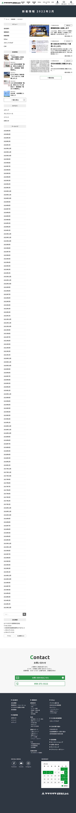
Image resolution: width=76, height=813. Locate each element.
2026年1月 (7, 145)
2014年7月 (7, 586)
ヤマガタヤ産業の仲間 (17, 707)
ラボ (31, 742)
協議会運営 (33, 751)
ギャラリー (53, 707)
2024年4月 (7, 220)
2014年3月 (7, 597)
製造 (31, 717)
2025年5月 (7, 173)
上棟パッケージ (35, 731)
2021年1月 (7, 355)
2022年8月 (7, 291)
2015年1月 (7, 572)
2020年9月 (7, 369)
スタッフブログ (46, 2)
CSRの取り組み (55, 726)
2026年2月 (7, 141)
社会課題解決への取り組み (58, 731)
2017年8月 (7, 483)
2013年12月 (7, 607)
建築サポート (34, 729)
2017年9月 (7, 479)
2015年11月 (7, 547)
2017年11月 (7, 472)
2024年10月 (7, 198)
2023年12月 (7, 234)
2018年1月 (7, 465)
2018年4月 (7, 454)
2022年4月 (7, 305)
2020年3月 (7, 383)
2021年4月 (7, 348)
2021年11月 (7, 323)
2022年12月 (7, 276)
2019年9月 (7, 397)
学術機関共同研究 (35, 744)
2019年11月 (7, 394)
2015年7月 (7, 554)
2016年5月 (7, 533)
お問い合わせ (55, 744)
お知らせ (6, 121)
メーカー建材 (34, 708)
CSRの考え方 (54, 729)
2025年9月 (7, 159)
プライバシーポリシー (57, 749)
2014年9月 (7, 583)
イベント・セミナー (36, 738)
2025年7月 (7, 166)
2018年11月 (7, 430)
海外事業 (33, 714)
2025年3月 (7, 180)
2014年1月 (7, 604)
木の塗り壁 (34, 722)
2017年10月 (7, 476)
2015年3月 (7, 568)
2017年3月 (7, 497)
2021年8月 (7, 333)
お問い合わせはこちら (40, 678)
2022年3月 (7, 309)
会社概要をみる (20, 635)
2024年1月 (7, 230)
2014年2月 (7, 600)
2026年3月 (7, 138)
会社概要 (13, 703)
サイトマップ (55, 747)
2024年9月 (7, 202)
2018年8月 (7, 440)
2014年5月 (7, 590)
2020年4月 (7, 380)
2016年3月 (7, 540)
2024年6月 (7, 212)
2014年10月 (7, 579)
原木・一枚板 (34, 712)
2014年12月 (7, 575)
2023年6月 (7, 255)
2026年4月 (7, 134)
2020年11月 (7, 362)
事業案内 (28, 2)
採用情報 (53, 739)
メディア (6, 110)
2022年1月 (7, 316)
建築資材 (33, 703)
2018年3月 (7, 458)
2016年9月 (7, 518)
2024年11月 (7, 195)
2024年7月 (7, 209)
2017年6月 (7, 490)
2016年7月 (7, 526)
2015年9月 (7, 550)
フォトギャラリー (54, 709)
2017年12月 (7, 469)
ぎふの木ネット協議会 (36, 752)
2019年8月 (7, 401)
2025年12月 (7, 148)
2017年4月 (7, 494)
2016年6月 (7, 529)
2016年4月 (7, 536)
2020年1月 (7, 390)
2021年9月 (7, 330)
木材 (32, 706)
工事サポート (34, 733)
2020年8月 (7, 373)
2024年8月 (7, 205)
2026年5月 (7, 131)
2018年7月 (7, 444)
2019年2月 (7, 419)
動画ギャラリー (54, 711)
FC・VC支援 (34, 737)
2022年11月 (7, 280)
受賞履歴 (13, 710)
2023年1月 (7, 273)
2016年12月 (7, 508)
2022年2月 (7, 312)
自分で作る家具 (35, 726)
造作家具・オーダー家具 (37, 719)
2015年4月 (7, 565)
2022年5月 (7, 301)
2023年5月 (7, 259)
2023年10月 (7, 241)
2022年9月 (7, 287)
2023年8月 (7, 248)
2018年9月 (7, 437)
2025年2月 (7, 184)
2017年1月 (7, 504)
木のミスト (34, 724)
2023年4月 (7, 262)
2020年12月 (7, 358)
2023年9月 (7, 244)
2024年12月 (7, 191)
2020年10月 (7, 365)
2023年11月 (7, 237)
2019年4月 (7, 412)
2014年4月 (7, 593)
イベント (6, 117)
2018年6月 (7, 447)
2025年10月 (7, 155)
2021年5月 (7, 344)
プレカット (34, 705)
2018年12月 (7, 426)
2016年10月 (7, 515)
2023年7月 (7, 252)
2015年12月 (7, 543)
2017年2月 (7, 501)
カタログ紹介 (53, 713)
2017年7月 (7, 486)
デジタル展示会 (54, 703)
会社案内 (23, 2)
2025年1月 (7, 188)
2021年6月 (7, 341)
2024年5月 (7, 216)
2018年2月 (7, 462)
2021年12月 (7, 319)
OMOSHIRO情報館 (55, 705)
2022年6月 (7, 298)
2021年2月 (7, 351)
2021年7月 (7, 337)
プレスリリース (8, 114)
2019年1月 (7, 422)
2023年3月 (7, 266)
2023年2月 (7, 269)
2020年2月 (7, 387)
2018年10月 (7, 433)
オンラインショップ (57, 742)
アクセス (9, 635)
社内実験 (33, 747)
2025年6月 (7, 170)
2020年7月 (7, 376)
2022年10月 (7, 284)
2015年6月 (7, 558)
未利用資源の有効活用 (56, 734)
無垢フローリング (35, 721)
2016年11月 (7, 511)
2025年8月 (7, 163)
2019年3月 (7, 415)
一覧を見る (50, 78)
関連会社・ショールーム (18, 705)
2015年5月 (7, 561)
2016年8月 (7, 522)
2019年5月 (7, 408)
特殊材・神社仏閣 (35, 710)
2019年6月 (7, 405)
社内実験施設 (34, 745)
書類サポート (34, 735)
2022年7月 (7, 294)
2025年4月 (7, 177)
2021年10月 (7, 326)
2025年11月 (7, 152)
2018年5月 (7, 451)
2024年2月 (7, 227)
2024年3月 (7, 223)
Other (39, 2)
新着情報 (34, 2)
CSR (52, 2)
